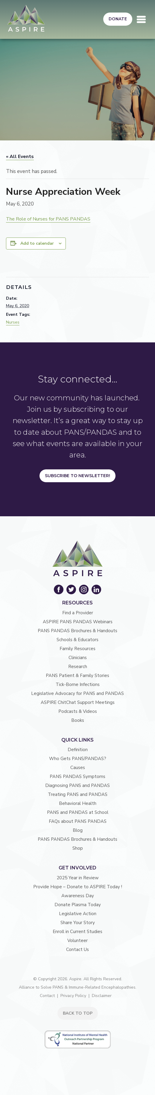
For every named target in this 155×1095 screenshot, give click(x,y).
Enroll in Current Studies (77, 932)
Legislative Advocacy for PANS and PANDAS (77, 693)
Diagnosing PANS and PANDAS (77, 785)
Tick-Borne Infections (78, 684)
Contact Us (77, 949)
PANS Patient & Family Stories (77, 676)
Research (77, 667)
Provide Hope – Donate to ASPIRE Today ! (77, 887)
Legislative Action (77, 914)
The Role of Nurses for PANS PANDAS (48, 219)
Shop (77, 848)
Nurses (12, 322)
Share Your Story (77, 923)
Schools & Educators (77, 640)
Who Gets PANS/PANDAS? (77, 759)
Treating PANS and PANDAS (77, 794)
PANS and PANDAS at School (77, 812)
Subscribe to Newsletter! (77, 475)
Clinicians (78, 658)
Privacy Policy (73, 995)
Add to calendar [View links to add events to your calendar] (37, 243)
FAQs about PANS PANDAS (78, 821)
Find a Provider (77, 613)
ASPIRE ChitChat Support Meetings (78, 702)
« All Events (20, 156)
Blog (78, 830)
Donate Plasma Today (77, 905)
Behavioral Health (77, 803)
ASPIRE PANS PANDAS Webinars (78, 622)
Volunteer (77, 941)
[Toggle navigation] (141, 19)
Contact (47, 995)
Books (77, 720)
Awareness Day (77, 896)
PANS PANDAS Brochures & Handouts (77, 631)
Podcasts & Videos (77, 711)
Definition (78, 750)
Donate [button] (118, 19)
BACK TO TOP (77, 1013)
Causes (77, 768)
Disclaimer (102, 995)
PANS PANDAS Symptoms (77, 776)
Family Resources (77, 649)
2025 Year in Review (78, 878)
